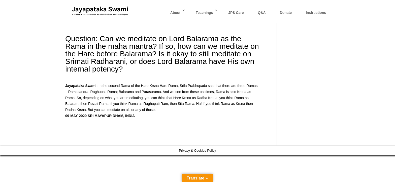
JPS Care (236, 13)
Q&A (262, 13)
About (175, 13)
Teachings (204, 13)
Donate (286, 13)
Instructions (316, 13)
